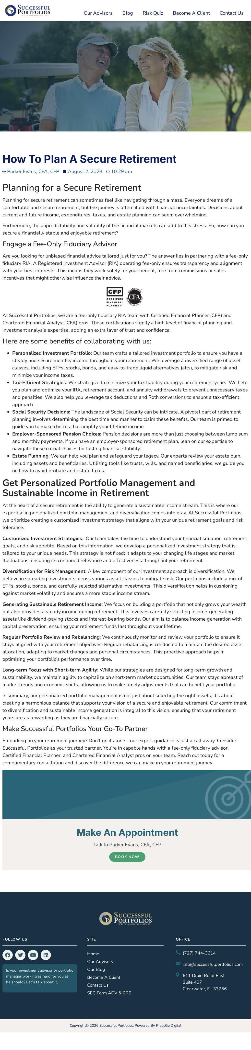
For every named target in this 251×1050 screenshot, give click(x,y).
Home (93, 954)
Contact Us (232, 13)
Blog (127, 13)
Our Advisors (98, 13)
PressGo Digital (168, 1025)
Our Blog (96, 969)
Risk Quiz (153, 13)
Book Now (127, 856)
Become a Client (191, 13)
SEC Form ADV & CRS (109, 993)
